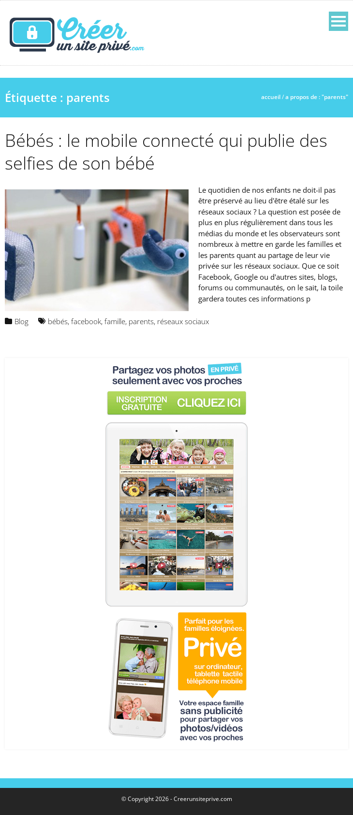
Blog (22, 321)
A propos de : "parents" (316, 97)
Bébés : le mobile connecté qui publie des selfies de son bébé (166, 152)
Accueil (270, 97)
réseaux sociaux (183, 321)
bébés (58, 321)
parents (141, 321)
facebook (86, 321)
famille (114, 321)
